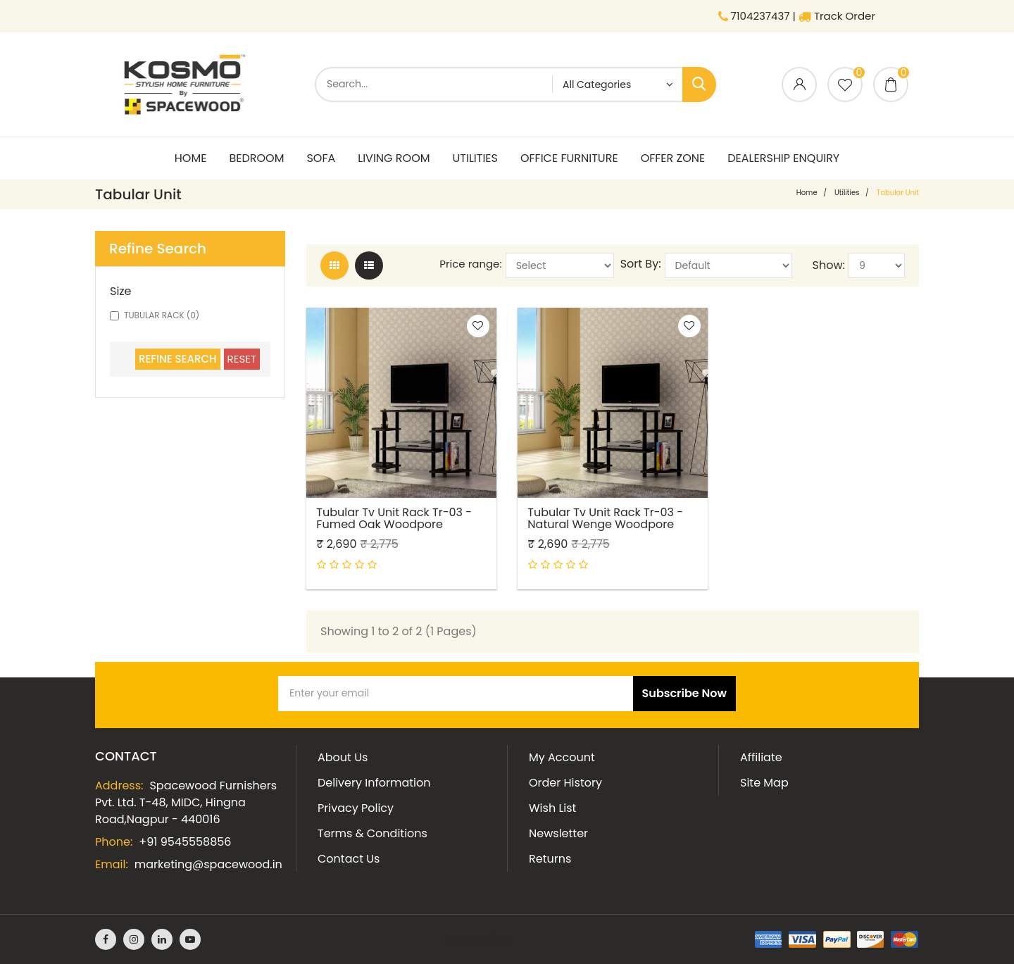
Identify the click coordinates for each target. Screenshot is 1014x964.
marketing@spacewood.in (208, 864)
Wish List (552, 808)
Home (191, 158)
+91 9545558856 (185, 842)
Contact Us (349, 859)
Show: (829, 265)
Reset (241, 358)
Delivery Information (374, 783)
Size (121, 291)
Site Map (764, 783)
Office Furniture (569, 158)
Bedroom (256, 158)
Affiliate (761, 757)
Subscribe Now (684, 693)
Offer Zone (673, 158)
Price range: (470, 264)
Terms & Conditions (372, 833)
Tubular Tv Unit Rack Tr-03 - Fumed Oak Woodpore (394, 517)
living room (394, 158)
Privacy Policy (356, 808)
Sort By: (640, 264)
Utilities (475, 158)
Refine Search (178, 358)
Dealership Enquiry (783, 158)
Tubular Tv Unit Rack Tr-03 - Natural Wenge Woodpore (606, 517)
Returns (550, 859)
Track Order (837, 15)
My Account (562, 757)
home (807, 192)
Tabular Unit (898, 192)
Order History (565, 783)
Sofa (320, 158)
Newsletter (558, 833)
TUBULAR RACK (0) (154, 315)
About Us (343, 757)
